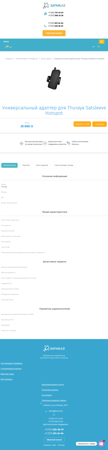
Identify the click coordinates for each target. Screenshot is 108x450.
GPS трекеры (6, 379)
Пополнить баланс (50, 390)
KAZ (93, 47)
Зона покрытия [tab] (42, 165)
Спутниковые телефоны (27, 59)
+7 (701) (55, 12)
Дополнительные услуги (53, 384)
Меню (6, 41)
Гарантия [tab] (26, 165)
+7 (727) (55, 23)
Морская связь (7, 374)
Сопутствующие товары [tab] (64, 165)
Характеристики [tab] (9, 165)
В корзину (100, 124)
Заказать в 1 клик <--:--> (82, 125)
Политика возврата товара (54, 400)
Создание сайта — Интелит (54, 445)
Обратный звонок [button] (54, 33)
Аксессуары (46, 59)
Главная (9, 59)
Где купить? (47, 395)
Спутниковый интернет (11, 369)
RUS (98, 47)
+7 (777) (55, 15)
